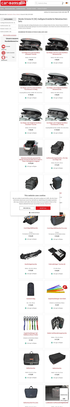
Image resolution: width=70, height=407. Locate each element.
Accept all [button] (43, 208)
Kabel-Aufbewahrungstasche (57, 333)
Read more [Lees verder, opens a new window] (48, 203)
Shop (14, 14)
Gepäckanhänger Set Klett (57, 298)
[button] (35, 212)
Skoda (18, 14)
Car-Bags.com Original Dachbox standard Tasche (30, 123)
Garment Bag (30, 298)
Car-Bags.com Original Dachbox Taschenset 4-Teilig (57, 123)
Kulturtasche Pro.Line (31, 402)
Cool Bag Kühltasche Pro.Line (57, 228)
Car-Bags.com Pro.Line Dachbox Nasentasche (57, 53)
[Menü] (67, 389)
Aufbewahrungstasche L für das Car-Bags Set (57, 158)
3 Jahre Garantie (7, 52)
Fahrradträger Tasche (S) (57, 264)
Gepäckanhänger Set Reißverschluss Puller (31, 333)
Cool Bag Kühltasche (31, 228)
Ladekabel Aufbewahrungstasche (57, 402)
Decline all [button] (27, 208)
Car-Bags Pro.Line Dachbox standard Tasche (31, 53)
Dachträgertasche (31, 264)
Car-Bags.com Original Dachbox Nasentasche (57, 88)
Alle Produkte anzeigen (9, 35)
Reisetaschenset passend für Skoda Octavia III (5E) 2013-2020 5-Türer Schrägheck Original (30, 159)
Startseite (9, 14)
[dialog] (35, 203)
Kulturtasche (30, 368)
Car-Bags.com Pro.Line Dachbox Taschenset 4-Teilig (30, 88)
